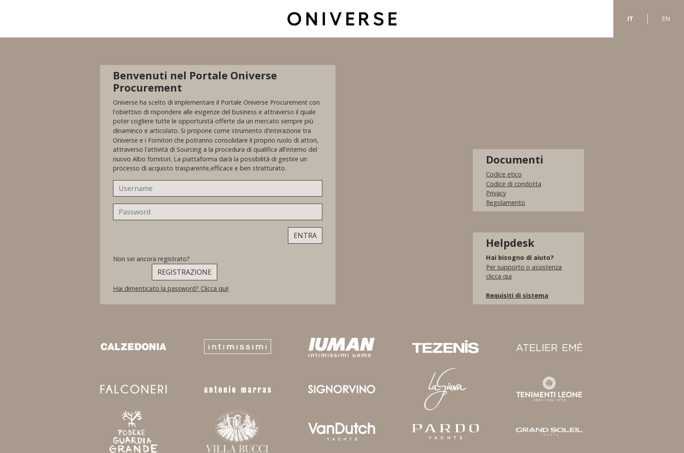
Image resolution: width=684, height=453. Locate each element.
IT (630, 18)
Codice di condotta (513, 184)
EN (666, 18)
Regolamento (505, 202)
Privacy (496, 193)
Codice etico (504, 174)
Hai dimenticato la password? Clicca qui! (171, 288)
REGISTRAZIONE (184, 272)
